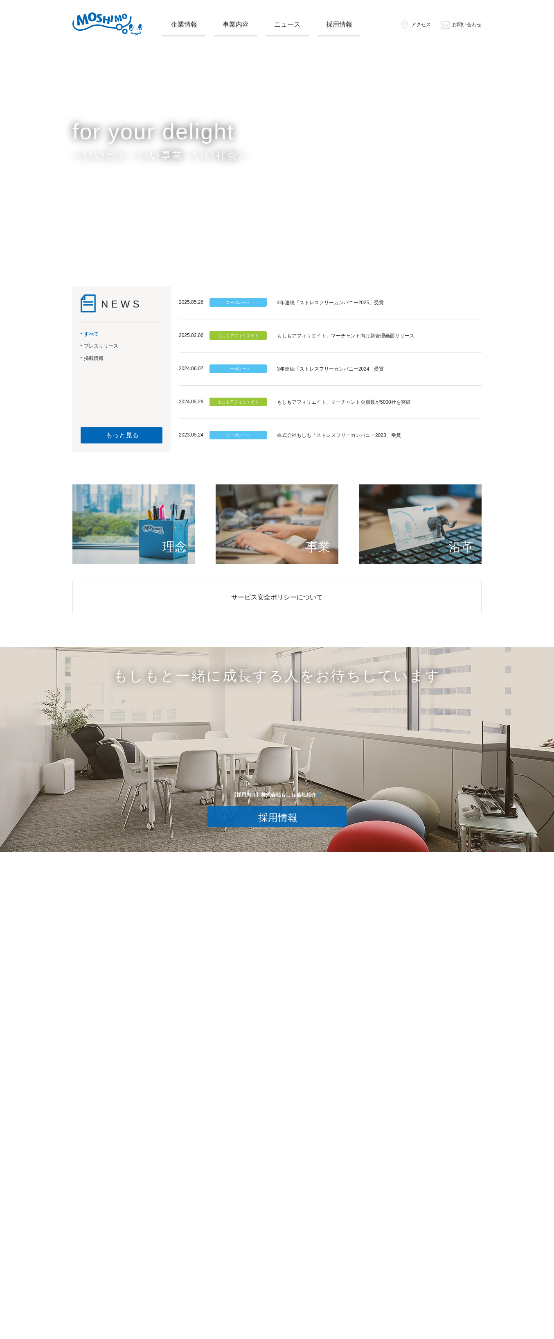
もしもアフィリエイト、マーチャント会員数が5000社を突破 (344, 402)
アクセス (415, 24)
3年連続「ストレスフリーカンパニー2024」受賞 (330, 369)
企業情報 (184, 24)
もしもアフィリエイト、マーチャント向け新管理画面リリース (345, 336)
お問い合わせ (461, 24)
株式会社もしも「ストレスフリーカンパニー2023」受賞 (339, 435)
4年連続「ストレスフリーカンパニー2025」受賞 (330, 302)
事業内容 (236, 24)
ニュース (287, 24)
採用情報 (339, 24)
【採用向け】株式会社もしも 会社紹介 (274, 795)
